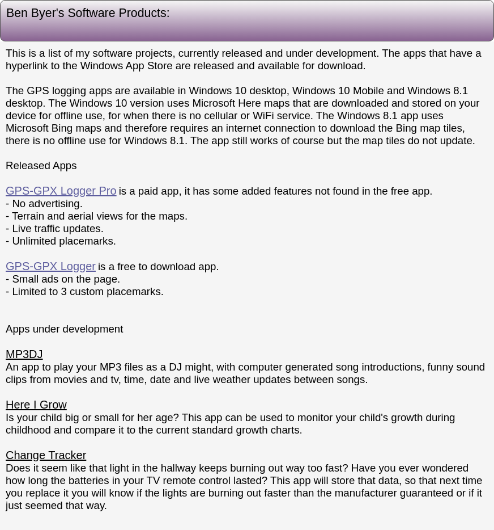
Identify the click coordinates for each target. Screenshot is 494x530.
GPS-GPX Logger (51, 266)
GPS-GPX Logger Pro (61, 190)
